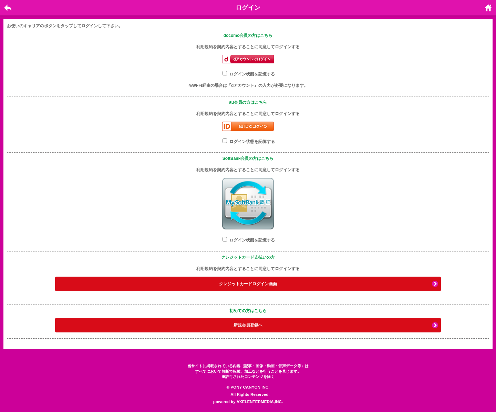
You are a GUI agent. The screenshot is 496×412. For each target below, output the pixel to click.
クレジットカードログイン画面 (248, 283)
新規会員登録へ (248, 325)
